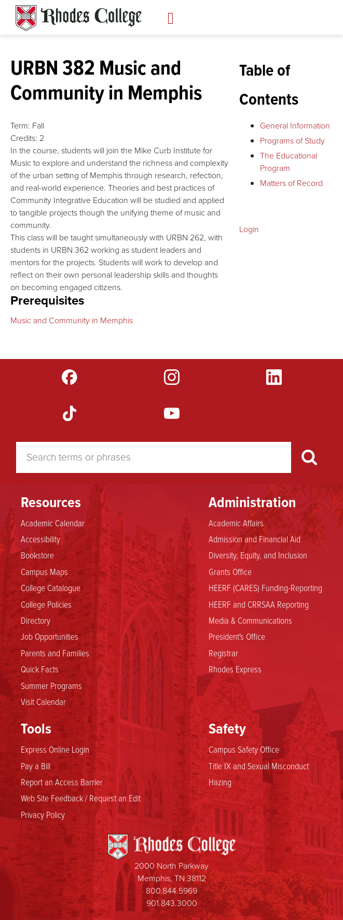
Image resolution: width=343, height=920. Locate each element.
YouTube (172, 413)
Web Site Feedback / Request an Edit (81, 798)
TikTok (69, 413)
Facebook (69, 377)
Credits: (23, 138)
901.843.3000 (171, 903)
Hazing (220, 781)
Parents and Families (55, 652)
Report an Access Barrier (62, 781)
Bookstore (37, 555)
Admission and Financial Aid (254, 539)
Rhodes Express (235, 669)
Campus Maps (44, 571)
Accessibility (40, 539)
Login (249, 229)
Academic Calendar (53, 522)
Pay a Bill (35, 765)
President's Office (237, 636)
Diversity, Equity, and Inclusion (258, 555)
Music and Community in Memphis (71, 320)
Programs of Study (292, 141)
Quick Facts (40, 669)
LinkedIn (274, 377)
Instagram (172, 377)
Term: (20, 126)
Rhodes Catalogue (79, 18)
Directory (35, 620)
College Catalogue (50, 587)
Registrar (223, 652)
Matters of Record (291, 183)
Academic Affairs (236, 522)
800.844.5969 (171, 891)
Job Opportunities (49, 636)
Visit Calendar (43, 701)
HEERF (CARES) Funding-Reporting (265, 587)
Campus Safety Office (244, 749)
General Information (295, 126)
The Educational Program (288, 162)
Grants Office (230, 571)
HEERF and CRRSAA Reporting (259, 604)
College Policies (46, 604)
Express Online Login (55, 749)
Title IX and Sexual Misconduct (259, 765)
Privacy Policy (43, 814)
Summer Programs (51, 685)
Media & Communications (250, 620)
